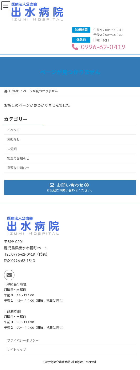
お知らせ (13, 139)
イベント (13, 130)
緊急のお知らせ (18, 158)
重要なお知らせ (18, 168)
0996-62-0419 (99, 46)
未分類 (12, 149)
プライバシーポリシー (23, 341)
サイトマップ (16, 350)
